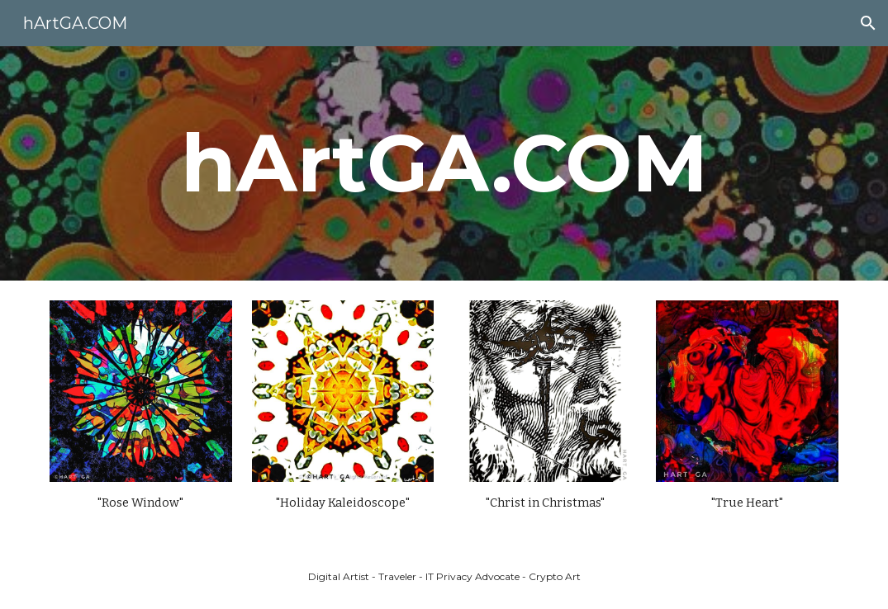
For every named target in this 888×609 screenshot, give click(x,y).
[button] (868, 23)
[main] (444, 163)
